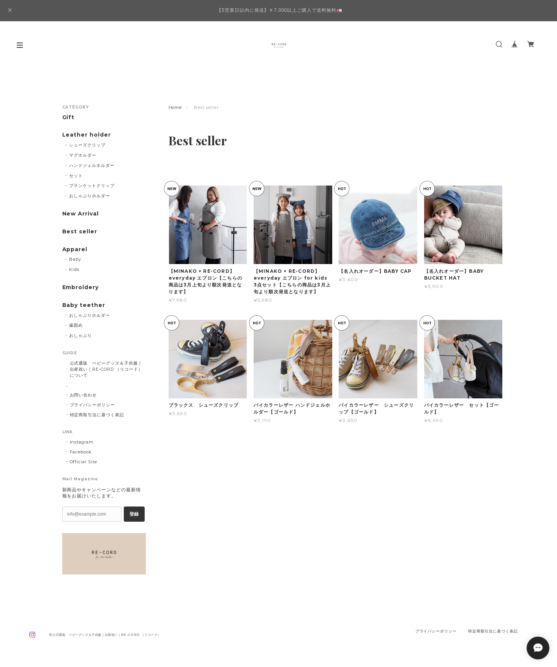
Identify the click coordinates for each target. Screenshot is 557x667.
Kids (74, 269)
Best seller (80, 231)
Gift (68, 117)
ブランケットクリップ (92, 185)
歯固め (76, 325)
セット (76, 175)
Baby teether (84, 305)
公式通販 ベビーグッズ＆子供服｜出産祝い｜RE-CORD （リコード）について (106, 369)
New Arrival (80, 214)
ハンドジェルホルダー (92, 165)
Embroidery (80, 287)
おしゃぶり (80, 335)
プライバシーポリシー (92, 404)
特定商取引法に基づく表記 (97, 414)
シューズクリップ (87, 145)
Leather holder (86, 135)
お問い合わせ (83, 395)
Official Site (83, 461)
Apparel (75, 249)
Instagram (82, 442)
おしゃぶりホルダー (89, 195)
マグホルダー (82, 155)
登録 (134, 514)
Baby (75, 259)
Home (175, 107)
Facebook (81, 452)
